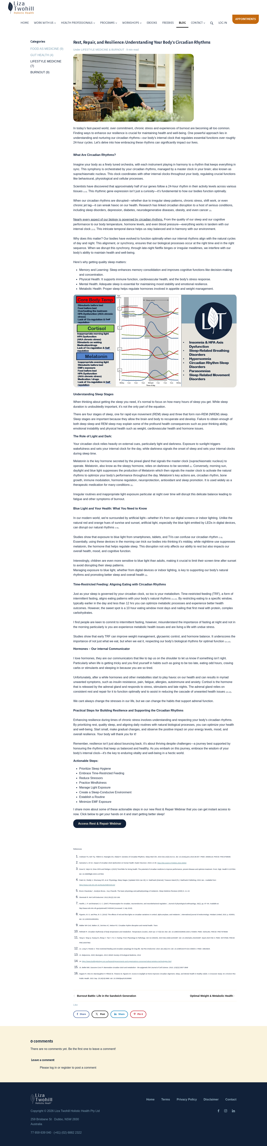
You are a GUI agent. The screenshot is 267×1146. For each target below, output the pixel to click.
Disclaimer (211, 1099)
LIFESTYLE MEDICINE (94, 49)
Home (150, 1099)
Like (75, 1004)
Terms (165, 1099)
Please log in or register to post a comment (68, 1067)
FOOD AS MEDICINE (46, 48)
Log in (222, 22)
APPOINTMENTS (245, 19)
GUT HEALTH (41, 55)
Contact (230, 1099)
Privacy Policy (187, 1099)
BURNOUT (117, 49)
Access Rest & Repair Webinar (99, 823)
